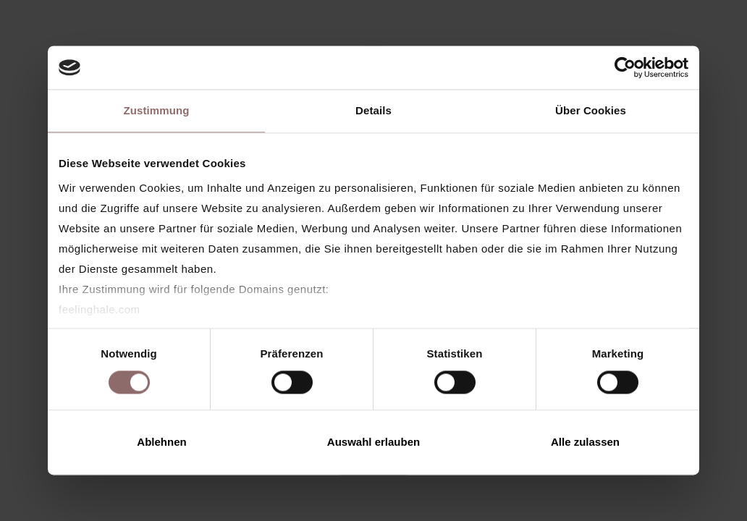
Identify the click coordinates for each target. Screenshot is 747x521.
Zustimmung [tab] (157, 110)
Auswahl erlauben (373, 442)
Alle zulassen (585, 442)
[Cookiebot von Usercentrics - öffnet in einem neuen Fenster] (625, 67)
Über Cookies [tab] (590, 110)
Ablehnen (161, 442)
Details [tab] (373, 110)
